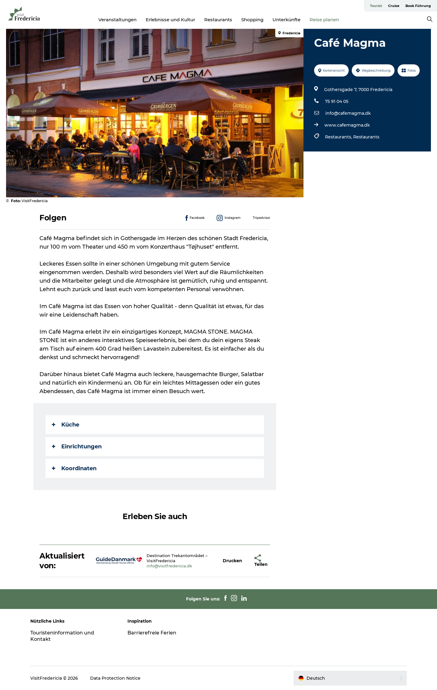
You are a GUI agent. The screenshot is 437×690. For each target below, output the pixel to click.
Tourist (376, 6)
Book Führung (418, 6)
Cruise (393, 6)
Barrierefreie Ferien (151, 633)
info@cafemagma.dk (348, 113)
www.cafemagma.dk (347, 125)
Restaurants (218, 19)
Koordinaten (74, 468)
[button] (232, 561)
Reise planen (324, 19)
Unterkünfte (286, 19)
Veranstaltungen (117, 19)
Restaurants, (339, 137)
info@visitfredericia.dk (169, 565)
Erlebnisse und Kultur (170, 19)
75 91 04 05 (336, 101)
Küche (65, 424)
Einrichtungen (77, 446)
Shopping (252, 19)
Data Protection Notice (115, 678)
